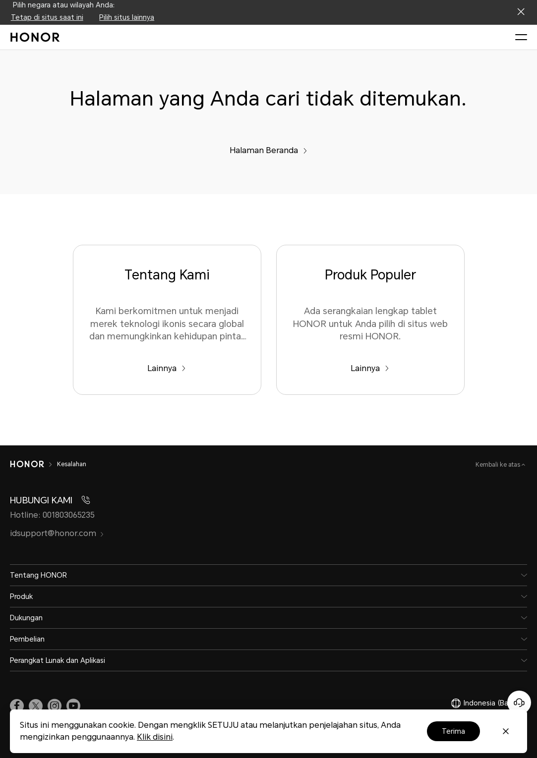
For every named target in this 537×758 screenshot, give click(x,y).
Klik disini (155, 737)
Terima (453, 731)
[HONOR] (27, 464)
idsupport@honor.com (57, 533)
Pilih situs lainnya (126, 17)
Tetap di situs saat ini (47, 17)
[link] (17, 705)
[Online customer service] (519, 702)
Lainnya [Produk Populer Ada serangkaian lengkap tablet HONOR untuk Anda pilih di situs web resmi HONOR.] (370, 368)
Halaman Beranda (268, 150)
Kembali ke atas (499, 464)
